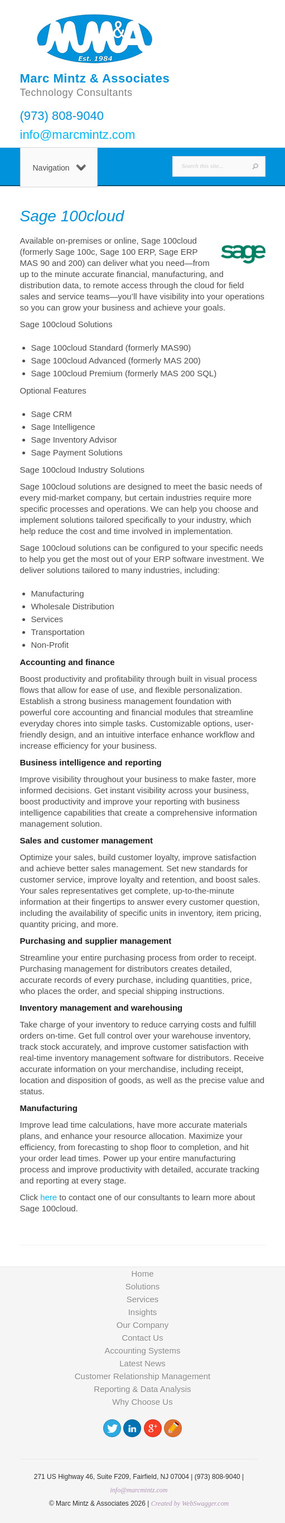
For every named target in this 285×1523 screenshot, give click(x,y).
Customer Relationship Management (142, 1376)
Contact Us (142, 1337)
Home (142, 1273)
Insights (142, 1312)
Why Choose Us (142, 1401)
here (48, 1197)
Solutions (142, 1286)
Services (143, 1299)
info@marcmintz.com (78, 135)
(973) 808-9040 (62, 116)
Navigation (59, 167)
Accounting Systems (143, 1350)
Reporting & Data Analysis (142, 1389)
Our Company (142, 1325)
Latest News (142, 1363)
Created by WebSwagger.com (190, 1503)
